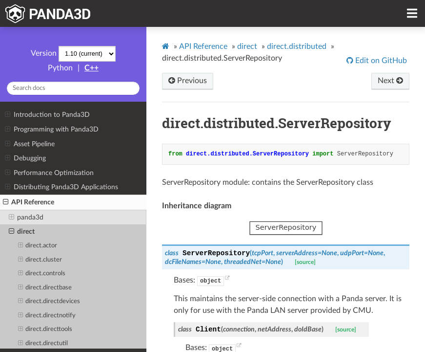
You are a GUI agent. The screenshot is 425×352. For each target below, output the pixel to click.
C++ (91, 68)
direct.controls (42, 273)
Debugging (25, 158)
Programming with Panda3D (51, 129)
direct (22, 231)
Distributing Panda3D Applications (61, 187)
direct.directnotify (47, 315)
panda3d (26, 217)
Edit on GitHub (380, 61)
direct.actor (38, 246)
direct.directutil (43, 343)
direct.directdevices (49, 301)
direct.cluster (40, 260)
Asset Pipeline (29, 144)
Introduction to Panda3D (47, 114)
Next (390, 81)
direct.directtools (45, 329)
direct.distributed (296, 46)
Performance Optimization (49, 173)
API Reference (28, 202)
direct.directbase (45, 288)
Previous (187, 81)
